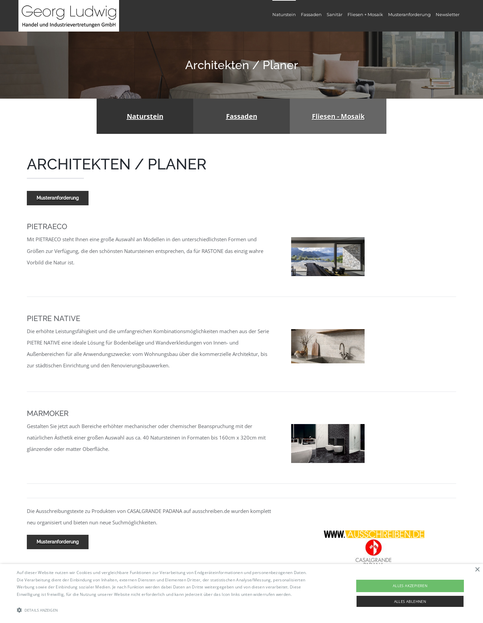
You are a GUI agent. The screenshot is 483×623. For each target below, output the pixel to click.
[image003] (327, 239)
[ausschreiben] (374, 532)
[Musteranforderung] (58, 198)
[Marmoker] (327, 426)
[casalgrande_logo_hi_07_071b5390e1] (373, 540)
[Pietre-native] (327, 331)
